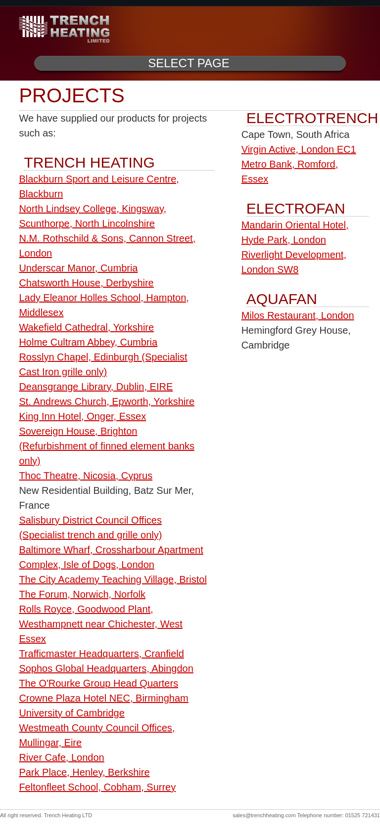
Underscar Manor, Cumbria (78, 268)
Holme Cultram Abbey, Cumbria (88, 342)
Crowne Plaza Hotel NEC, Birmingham (103, 698)
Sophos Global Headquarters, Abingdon (106, 668)
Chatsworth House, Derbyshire (86, 282)
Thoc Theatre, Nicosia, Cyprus (85, 475)
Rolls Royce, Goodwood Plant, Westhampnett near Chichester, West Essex (101, 624)
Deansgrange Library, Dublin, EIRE (96, 386)
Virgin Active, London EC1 (298, 149)
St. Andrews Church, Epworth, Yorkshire (106, 401)
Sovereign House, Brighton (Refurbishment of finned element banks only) (106, 446)
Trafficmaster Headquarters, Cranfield (101, 653)
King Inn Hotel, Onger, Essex (82, 416)
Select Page (189, 63)
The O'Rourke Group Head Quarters (98, 683)
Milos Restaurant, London (297, 315)
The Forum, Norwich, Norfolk (82, 594)
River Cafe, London (61, 757)
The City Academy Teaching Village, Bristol (112, 579)
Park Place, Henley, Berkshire (84, 772)
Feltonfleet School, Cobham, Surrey (97, 787)
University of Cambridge (71, 712)
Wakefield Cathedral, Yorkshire (86, 327)
